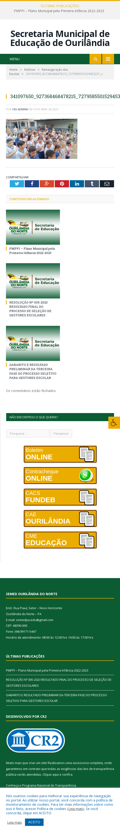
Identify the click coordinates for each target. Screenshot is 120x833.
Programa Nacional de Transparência (49, 785)
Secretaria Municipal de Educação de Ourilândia (60, 38)
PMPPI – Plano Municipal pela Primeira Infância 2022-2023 (59, 11)
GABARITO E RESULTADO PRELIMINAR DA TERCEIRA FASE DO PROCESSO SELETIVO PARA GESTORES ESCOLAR (32, 370)
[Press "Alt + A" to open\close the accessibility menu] (114, 423)
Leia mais (75, 808)
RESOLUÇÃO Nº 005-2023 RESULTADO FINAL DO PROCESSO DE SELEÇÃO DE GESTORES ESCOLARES (30, 308)
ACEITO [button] (34, 822)
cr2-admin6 (20, 108)
